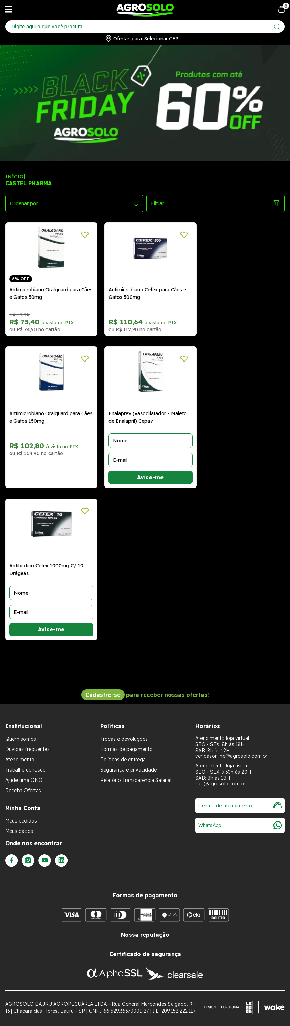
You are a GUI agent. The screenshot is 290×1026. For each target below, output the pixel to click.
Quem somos (20, 739)
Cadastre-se (103, 694)
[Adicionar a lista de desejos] (85, 235)
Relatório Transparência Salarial (136, 780)
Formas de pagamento (126, 749)
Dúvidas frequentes (27, 749)
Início (14, 177)
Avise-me (150, 477)
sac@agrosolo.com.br (220, 784)
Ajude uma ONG (23, 780)
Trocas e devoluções (124, 739)
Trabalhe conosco (25, 770)
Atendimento (19, 759)
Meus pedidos (21, 821)
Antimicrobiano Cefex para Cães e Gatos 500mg (147, 293)
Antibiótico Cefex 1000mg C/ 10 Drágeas (46, 569)
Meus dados (19, 831)
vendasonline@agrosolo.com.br (231, 756)
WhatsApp (240, 825)
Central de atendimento (240, 805)
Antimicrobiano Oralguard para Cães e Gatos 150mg (50, 417)
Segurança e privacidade (128, 770)
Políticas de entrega (123, 759)
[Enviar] (277, 27)
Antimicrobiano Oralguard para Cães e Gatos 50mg (50, 293)
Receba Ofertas (23, 790)
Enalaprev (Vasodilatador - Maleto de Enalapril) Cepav (147, 417)
